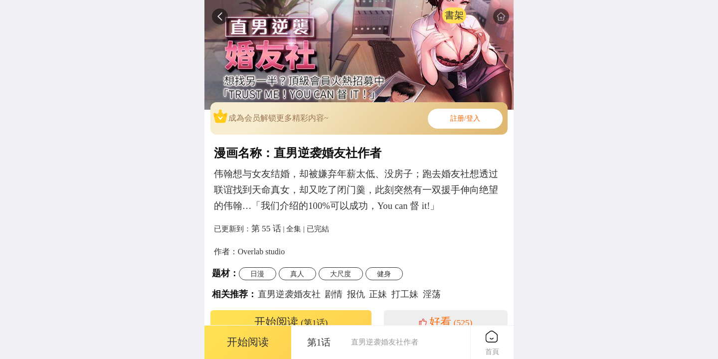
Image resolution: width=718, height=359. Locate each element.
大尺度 (340, 274)
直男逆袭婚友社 (289, 294)
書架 (454, 15)
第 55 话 (266, 228)
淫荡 (432, 294)
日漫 (257, 274)
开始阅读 (291, 322)
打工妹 (404, 294)
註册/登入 (465, 118)
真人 (297, 274)
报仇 (356, 294)
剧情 (334, 294)
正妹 (378, 294)
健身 (384, 274)
